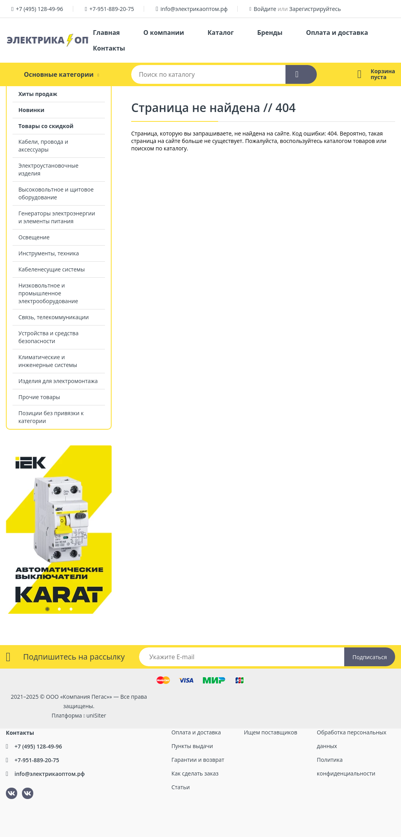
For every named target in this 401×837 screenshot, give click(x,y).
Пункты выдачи (192, 746)
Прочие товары (39, 397)
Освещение (34, 237)
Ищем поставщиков (270, 732)
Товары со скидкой (46, 126)
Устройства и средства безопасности (48, 337)
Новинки (31, 110)
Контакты (109, 48)
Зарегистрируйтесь (315, 9)
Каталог (221, 32)
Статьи (181, 787)
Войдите (265, 9)
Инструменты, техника (48, 253)
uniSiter (96, 715)
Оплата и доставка (337, 32)
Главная (106, 32)
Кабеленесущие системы (51, 269)
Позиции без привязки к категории (51, 417)
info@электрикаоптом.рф (194, 9)
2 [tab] (59, 611)
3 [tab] (70, 611)
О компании (163, 32)
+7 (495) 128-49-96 (39, 9)
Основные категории (59, 74)
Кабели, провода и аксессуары (43, 145)
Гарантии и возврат (198, 759)
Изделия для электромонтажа (58, 381)
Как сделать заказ (195, 773)
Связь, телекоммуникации (53, 317)
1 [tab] (47, 611)
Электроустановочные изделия (48, 169)
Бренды (270, 32)
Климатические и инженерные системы (47, 361)
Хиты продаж (37, 94)
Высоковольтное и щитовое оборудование (56, 193)
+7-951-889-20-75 (111, 9)
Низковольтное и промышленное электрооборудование (48, 293)
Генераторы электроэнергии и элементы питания (56, 217)
